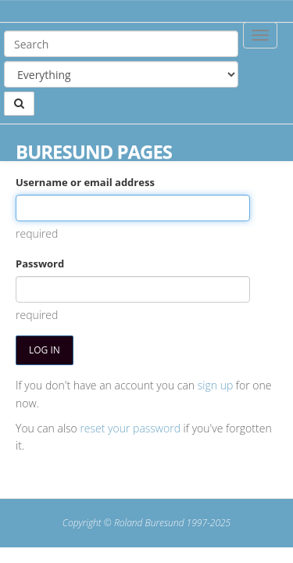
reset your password (130, 428)
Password (40, 263)
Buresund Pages (94, 151)
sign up (215, 385)
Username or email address (85, 182)
